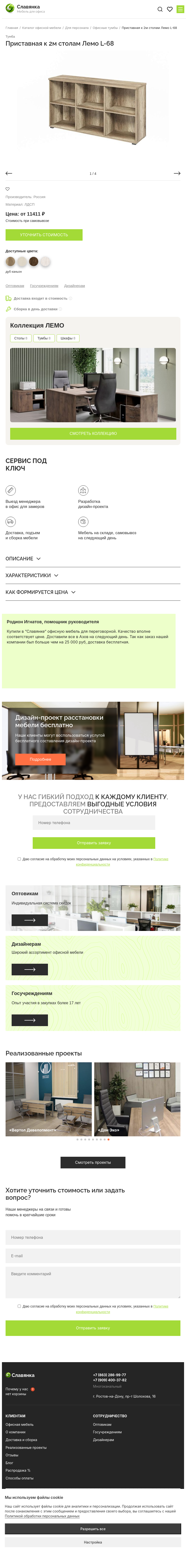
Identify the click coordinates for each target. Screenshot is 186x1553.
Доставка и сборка (21, 1440)
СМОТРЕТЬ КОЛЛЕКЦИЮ (93, 433)
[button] (9, 173)
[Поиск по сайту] (160, 9)
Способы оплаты (19, 1478)
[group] (93, 108)
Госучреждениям (44, 286)
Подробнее (40, 759)
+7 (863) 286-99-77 (109, 1375)
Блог (9, 1463)
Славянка (20, 1375)
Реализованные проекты (26, 1447)
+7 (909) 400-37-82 (110, 1380)
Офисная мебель (20, 1424)
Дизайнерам (74, 286)
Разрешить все (93, 1529)
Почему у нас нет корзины (17, 1391)
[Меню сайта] (180, 9)
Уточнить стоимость (44, 234)
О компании (15, 1432)
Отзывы (12, 1455)
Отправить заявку (94, 842)
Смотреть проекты (93, 1162)
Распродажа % (18, 1470)
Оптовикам (15, 286)
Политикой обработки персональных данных (42, 1516)
